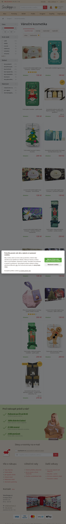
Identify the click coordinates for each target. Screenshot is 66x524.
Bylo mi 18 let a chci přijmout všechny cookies (53, 260)
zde (17, 265)
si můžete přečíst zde (25, 270)
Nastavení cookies (53, 264)
